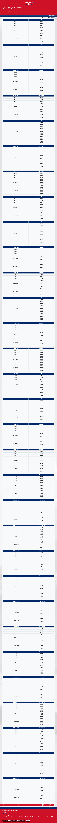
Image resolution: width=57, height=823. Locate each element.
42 (19, 804)
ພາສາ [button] (22, 11)
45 (26, 804)
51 (41, 804)
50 (39, 804)
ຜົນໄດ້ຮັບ (9, 11)
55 (50, 804)
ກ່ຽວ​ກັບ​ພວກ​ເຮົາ (16, 11)
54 (48, 804)
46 (29, 804)
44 (24, 804)
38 (10, 804)
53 (45, 804)
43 (22, 804)
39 (12, 804)
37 (7, 804)
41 (17, 804)
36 (5, 804)
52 (43, 804)
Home (5, 11)
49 (36, 804)
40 (14, 804)
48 (34, 804)
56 (52, 804)
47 (31, 804)
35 (3, 804)
